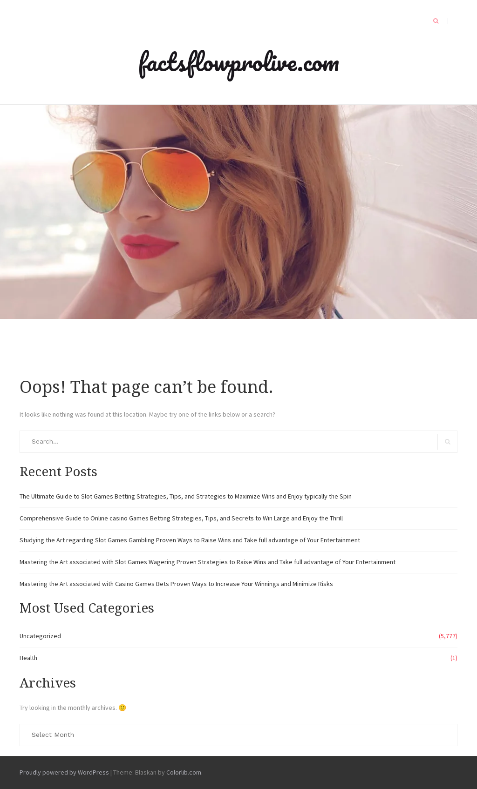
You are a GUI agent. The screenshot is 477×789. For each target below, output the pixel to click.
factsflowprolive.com (238, 61)
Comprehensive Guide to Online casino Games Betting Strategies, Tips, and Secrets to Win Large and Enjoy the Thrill (181, 518)
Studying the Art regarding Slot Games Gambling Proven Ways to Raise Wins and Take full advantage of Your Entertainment (190, 540)
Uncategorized (40, 636)
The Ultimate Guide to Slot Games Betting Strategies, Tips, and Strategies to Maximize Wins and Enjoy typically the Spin (186, 496)
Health (28, 658)
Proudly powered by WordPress (64, 772)
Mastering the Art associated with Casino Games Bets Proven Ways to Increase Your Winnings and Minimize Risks (176, 584)
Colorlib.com (183, 772)
